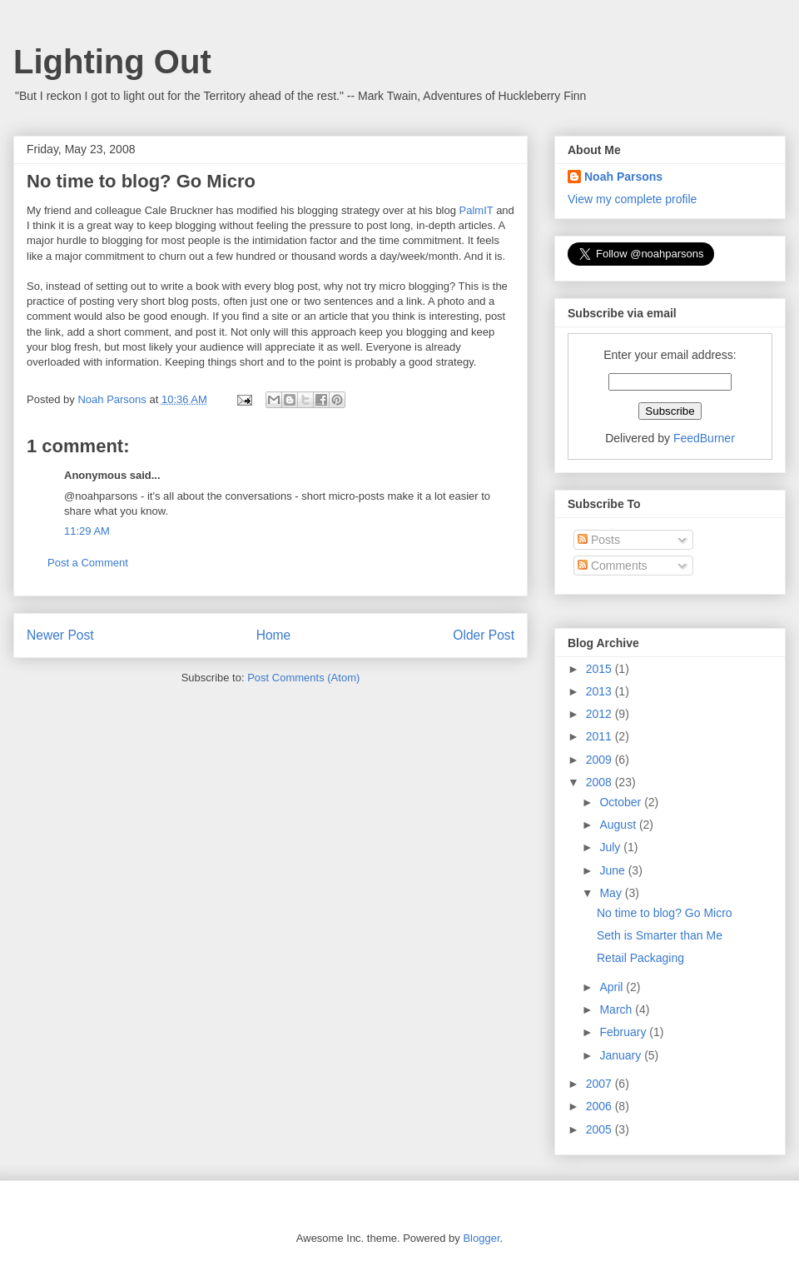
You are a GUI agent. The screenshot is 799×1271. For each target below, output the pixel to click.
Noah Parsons (623, 176)
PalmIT (476, 210)
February (624, 1032)
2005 (600, 1129)
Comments (613, 565)
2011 (600, 736)
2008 (600, 782)
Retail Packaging (640, 957)
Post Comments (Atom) (303, 677)
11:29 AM (87, 531)
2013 (600, 691)
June (613, 870)
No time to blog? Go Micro (664, 913)
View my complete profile (632, 199)
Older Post (483, 635)
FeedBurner (704, 438)
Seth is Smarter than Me (659, 935)
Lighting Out (112, 61)
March (617, 1009)
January (621, 1055)
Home (273, 635)
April (612, 987)
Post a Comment (87, 562)
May (611, 893)
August (618, 824)
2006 (600, 1106)
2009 (600, 759)
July (611, 847)
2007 (600, 1083)
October (621, 802)
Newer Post (60, 635)
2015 (600, 668)
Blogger (481, 1238)
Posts (599, 539)
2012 (600, 713)
